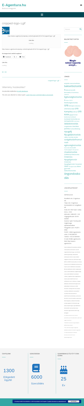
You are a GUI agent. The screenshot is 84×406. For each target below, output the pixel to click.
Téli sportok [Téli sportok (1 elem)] (75, 149)
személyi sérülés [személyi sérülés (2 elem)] (73, 137)
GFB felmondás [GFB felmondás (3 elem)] (69, 109)
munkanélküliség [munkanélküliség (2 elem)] (75, 129)
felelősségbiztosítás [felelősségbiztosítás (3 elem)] (71, 103)
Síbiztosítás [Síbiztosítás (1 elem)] (67, 147)
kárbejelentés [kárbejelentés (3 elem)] (69, 121)
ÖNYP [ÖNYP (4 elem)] (66, 166)
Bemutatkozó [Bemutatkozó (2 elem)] (68, 92)
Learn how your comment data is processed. (39, 95)
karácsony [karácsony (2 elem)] (67, 117)
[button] (42, 14)
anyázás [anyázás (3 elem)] (67, 83)
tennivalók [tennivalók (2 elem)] (73, 148)
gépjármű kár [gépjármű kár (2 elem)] (74, 115)
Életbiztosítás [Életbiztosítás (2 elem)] (75, 154)
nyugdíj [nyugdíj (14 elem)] (68, 131)
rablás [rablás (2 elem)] (66, 137)
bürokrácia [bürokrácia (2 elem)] (75, 92)
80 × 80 (4, 72)
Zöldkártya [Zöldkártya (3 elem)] (67, 154)
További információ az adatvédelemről (56, 401)
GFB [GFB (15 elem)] (66, 105)
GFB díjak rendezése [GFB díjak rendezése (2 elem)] (74, 106)
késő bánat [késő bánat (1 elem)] (76, 121)
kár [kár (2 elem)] (79, 119)
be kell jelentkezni (22, 91)
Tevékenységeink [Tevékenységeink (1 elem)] (68, 149)
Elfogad (73, 401)
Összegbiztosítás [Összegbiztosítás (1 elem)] (73, 166)
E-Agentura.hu (14, 5)
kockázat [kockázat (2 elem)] (73, 117)
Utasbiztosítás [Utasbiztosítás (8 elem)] (70, 152)
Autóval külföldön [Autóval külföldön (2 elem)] (75, 83)
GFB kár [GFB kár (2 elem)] (75, 112)
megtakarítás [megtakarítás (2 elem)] (68, 126)
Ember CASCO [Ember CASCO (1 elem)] (69, 100)
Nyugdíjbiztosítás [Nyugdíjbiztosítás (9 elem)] (72, 134)
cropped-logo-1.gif (54, 80)
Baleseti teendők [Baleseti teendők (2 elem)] (70, 90)
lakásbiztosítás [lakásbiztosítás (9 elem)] (71, 123)
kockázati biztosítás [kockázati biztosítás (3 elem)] (71, 119)
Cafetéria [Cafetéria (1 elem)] (66, 94)
